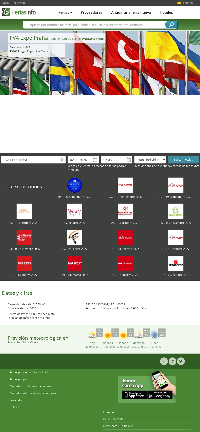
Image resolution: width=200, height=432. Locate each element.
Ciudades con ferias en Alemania (31, 386)
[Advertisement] (100, 124)
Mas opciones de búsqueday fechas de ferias (164, 166)
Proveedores (91, 12)
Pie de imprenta (113, 419)
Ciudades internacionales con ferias (33, 393)
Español (189, 3)
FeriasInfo (21, 12)
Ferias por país (19, 379)
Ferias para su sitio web (118, 426)
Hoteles (166, 12)
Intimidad (109, 412)
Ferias (65, 12)
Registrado (19, 3)
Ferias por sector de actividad (29, 372)
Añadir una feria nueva (131, 12)
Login (5, 3)
